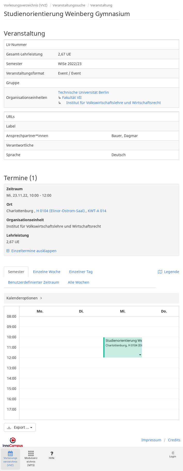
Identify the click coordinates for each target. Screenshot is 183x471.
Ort (9, 204)
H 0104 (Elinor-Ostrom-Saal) (60, 210)
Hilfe (51, 455)
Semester (16, 271)
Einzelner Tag (81, 271)
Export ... (19, 427)
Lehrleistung (17, 235)
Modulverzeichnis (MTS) (31, 459)
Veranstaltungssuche (69, 5)
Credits (174, 439)
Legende (168, 271)
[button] (140, 354)
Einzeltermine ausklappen (31, 250)
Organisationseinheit (25, 219)
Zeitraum (14, 188)
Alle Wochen (78, 282)
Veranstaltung (101, 5)
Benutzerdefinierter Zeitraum (33, 282)
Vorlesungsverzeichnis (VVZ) (25, 5)
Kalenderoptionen (22, 298)
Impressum (151, 439)
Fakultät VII (72, 97)
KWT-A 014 (97, 210)
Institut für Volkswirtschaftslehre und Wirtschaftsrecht (113, 102)
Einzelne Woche (46, 271)
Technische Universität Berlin (83, 92)
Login (172, 454)
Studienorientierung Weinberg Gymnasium (139, 340)
